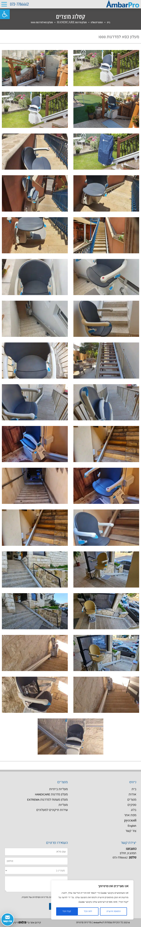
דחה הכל (88, 911)
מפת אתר (130, 815)
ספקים (132, 805)
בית (108, 22)
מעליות (63, 805)
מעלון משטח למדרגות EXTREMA (47, 800)
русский (130, 821)
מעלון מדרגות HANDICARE (72, 22)
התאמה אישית (114, 911)
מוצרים (131, 800)
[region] (92, 900)
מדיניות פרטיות (84, 922)
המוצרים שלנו (97, 22)
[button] (5, 14)
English (132, 826)
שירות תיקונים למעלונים (52, 810)
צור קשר (130, 831)
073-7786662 (19, 4)
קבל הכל (67, 911)
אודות (132, 794)
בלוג (133, 810)
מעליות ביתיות (58, 789)
